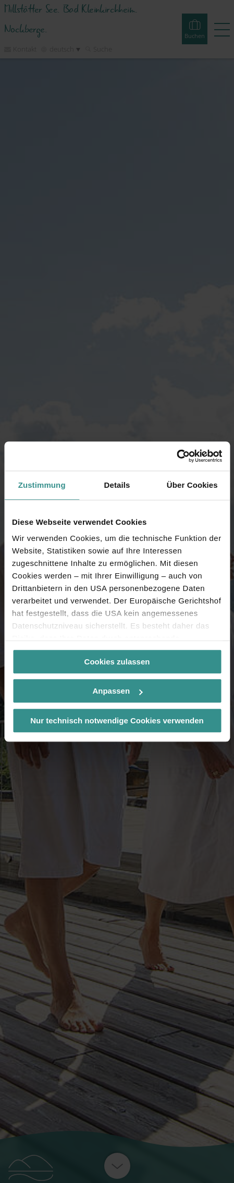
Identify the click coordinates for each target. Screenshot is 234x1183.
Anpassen (117, 690)
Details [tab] (117, 484)
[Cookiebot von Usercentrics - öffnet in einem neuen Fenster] (176, 456)
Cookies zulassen (117, 661)
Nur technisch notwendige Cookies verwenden (117, 720)
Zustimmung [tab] (42, 484)
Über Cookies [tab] (192, 484)
